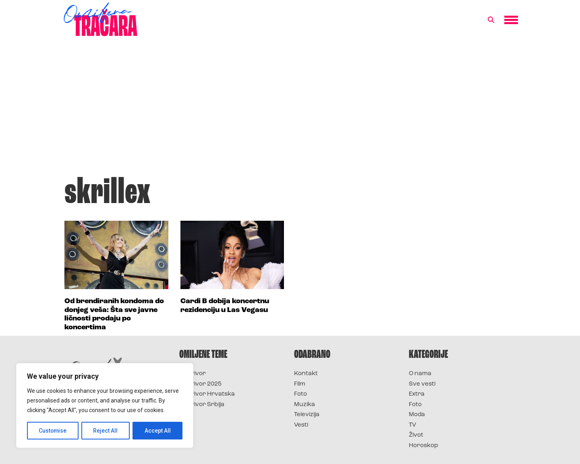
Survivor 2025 (200, 384)
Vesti (301, 425)
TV (412, 425)
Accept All (158, 430)
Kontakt (306, 374)
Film (299, 384)
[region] (104, 405)
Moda (417, 415)
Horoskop (423, 446)
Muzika (304, 405)
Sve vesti (422, 384)
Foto (300, 394)
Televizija (306, 415)
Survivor (192, 374)
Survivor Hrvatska (207, 394)
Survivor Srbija (201, 405)
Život (416, 435)
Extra (417, 394)
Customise (53, 430)
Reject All (106, 430)
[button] (491, 20)
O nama (420, 374)
